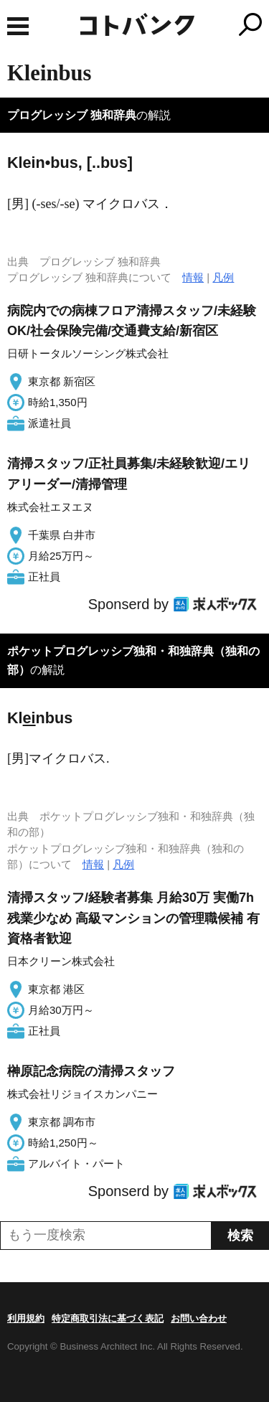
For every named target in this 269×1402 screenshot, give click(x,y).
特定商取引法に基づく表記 (108, 1318)
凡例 (223, 277)
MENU (18, 26)
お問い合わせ (199, 1318)
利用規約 (25, 1318)
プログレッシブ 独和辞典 (71, 115)
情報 (193, 277)
